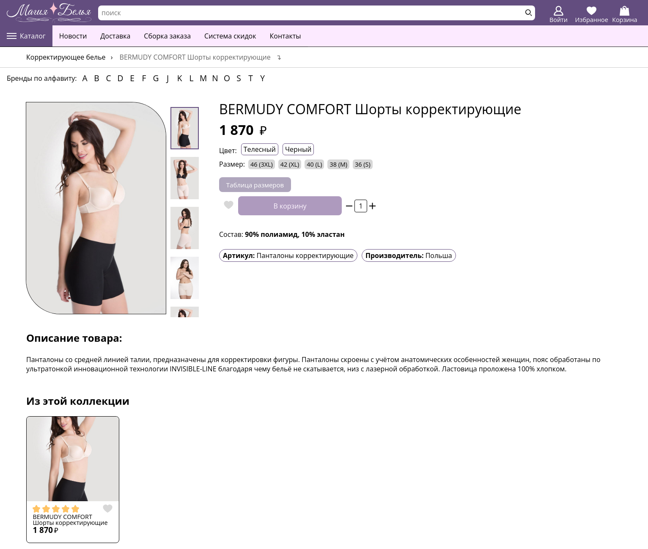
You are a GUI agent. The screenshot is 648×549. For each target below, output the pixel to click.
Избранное (591, 15)
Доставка (115, 36)
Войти (558, 15)
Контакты (285, 36)
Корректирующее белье (66, 57)
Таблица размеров (255, 185)
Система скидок (230, 36)
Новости (73, 36)
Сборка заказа (167, 36)
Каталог (26, 36)
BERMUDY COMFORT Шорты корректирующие (70, 520)
